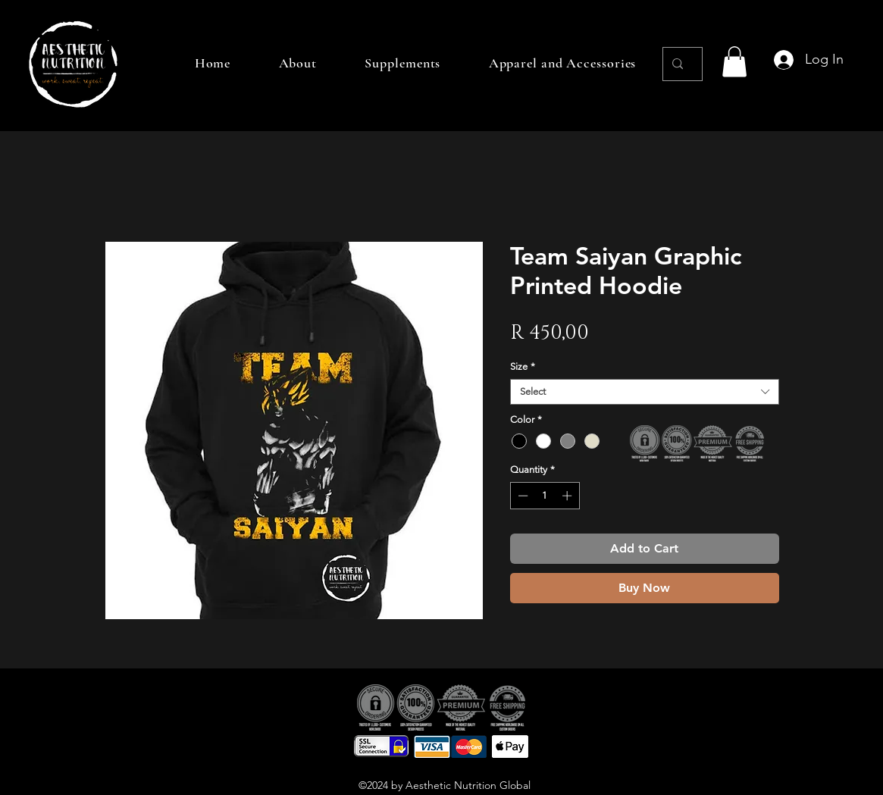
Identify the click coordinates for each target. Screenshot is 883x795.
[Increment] (568, 496)
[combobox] (644, 392)
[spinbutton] (544, 496)
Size (522, 366)
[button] (734, 61)
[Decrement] (521, 496)
